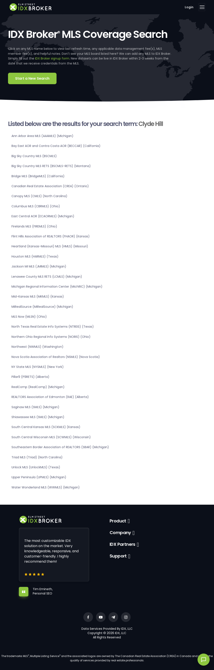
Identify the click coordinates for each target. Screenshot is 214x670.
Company (120, 533)
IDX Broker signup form (52, 58)
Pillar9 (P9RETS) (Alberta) (30, 377)
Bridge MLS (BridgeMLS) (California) (38, 176)
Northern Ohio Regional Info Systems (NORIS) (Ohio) (51, 337)
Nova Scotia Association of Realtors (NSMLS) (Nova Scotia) (55, 357)
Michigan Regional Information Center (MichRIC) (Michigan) (56, 286)
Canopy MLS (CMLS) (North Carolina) (39, 196)
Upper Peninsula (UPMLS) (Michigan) (38, 477)
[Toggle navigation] (202, 7)
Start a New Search (32, 78)
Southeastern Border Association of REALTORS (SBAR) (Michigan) (60, 447)
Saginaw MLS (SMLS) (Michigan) (35, 407)
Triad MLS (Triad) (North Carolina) (37, 457)
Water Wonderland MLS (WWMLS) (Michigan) (45, 487)
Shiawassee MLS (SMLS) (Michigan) (37, 417)
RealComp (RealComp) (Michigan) (38, 387)
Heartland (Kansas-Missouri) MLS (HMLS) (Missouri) (49, 246)
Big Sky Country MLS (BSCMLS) (34, 156)
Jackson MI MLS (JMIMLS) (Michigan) (38, 266)
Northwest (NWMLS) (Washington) (37, 347)
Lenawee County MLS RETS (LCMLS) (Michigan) (46, 276)
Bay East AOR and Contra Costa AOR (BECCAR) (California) (56, 146)
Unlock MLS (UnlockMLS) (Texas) (35, 467)
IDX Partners (122, 544)
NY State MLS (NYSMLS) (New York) (37, 367)
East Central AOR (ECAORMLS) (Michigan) (42, 216)
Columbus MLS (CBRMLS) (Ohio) (35, 206)
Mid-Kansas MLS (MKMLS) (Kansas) (37, 296)
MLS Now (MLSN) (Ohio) (29, 316)
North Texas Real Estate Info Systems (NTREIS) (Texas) (52, 326)
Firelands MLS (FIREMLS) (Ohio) (34, 226)
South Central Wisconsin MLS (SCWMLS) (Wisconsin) (51, 437)
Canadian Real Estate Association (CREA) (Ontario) (50, 186)
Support (118, 556)
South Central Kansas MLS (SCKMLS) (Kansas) (45, 427)
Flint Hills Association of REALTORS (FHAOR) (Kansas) (50, 236)
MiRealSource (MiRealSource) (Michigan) (42, 306)
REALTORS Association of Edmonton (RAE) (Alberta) (50, 397)
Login (189, 7)
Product (118, 521)
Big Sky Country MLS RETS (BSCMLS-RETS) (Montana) (51, 166)
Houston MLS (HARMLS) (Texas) (34, 256)
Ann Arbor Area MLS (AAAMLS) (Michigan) (42, 136)
